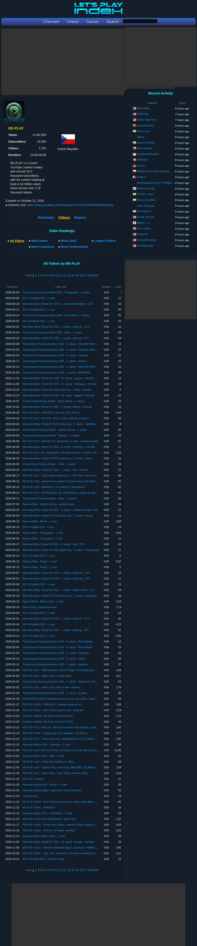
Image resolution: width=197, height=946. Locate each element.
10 (56, 275)
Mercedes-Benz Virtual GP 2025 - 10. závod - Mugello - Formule (58, 395)
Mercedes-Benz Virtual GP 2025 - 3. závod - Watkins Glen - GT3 (58, 590)
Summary (46, 217)
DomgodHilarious (146, 239)
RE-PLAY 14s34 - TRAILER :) (39, 807)
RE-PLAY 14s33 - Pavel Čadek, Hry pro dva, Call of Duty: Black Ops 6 (61, 801)
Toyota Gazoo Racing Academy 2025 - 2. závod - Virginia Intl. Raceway (62, 681)
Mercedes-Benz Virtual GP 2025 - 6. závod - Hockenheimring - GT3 (60, 509)
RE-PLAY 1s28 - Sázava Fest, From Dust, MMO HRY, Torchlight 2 (59, 767)
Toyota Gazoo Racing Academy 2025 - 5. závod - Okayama (55, 652)
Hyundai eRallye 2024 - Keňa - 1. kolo (43, 836)
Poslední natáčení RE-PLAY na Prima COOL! (47, 715)
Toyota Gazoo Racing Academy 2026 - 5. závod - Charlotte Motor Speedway (65, 343)
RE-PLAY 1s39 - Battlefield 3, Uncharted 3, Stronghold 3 (54, 487)
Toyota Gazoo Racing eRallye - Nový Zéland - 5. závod (53, 401)
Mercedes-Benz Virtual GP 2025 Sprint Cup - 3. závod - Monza (57, 515)
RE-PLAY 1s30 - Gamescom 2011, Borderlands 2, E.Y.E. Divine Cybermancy (65, 738)
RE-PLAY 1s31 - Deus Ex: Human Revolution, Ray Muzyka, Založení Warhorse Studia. (71, 727)
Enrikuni (141, 177)
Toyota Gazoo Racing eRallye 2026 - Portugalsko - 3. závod (55, 292)
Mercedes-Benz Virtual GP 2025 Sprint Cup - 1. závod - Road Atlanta (61, 595)
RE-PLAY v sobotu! (33, 778)
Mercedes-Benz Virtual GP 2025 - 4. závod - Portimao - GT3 (56, 572)
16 (81, 275)
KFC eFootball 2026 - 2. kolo (38, 309)
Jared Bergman (145, 205)
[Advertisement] (88, 61)
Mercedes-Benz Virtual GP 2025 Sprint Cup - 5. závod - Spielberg (59, 424)
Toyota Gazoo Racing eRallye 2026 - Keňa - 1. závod (52, 332)
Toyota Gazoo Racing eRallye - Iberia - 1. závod (49, 498)
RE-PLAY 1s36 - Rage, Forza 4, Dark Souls (46, 675)
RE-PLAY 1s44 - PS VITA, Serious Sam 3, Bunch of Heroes (55, 418)
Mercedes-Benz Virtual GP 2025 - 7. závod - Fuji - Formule (55, 469)
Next (95, 275)
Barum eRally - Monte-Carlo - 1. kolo (42, 601)
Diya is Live (143, 131)
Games (80, 217)
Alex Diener (143, 108)
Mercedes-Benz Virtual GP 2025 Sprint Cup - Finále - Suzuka (56, 389)
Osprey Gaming (146, 142)
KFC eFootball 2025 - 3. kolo (38, 612)
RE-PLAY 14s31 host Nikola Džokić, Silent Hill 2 (49, 818)
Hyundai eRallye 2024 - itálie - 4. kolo (43, 756)
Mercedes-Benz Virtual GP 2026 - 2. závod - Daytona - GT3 (55, 326)
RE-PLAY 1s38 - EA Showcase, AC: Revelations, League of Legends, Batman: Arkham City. (73, 492)
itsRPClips (143, 114)
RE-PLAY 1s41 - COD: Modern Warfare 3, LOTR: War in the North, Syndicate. (66, 475)
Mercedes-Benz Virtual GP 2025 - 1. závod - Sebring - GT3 (55, 630)
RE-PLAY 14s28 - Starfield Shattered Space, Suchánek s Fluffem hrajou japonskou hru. (71, 847)
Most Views (39, 241)
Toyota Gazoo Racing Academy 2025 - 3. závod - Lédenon (55, 664)
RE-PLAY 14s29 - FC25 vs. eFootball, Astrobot (48, 830)
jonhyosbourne (145, 125)
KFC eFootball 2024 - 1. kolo (38, 635)
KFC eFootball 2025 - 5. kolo (38, 555)
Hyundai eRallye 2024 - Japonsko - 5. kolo (46, 744)
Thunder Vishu (145, 194)
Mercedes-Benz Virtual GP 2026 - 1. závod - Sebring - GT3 (55, 338)
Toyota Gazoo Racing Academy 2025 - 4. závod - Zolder (53, 658)
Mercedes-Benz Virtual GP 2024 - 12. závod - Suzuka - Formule (58, 841)
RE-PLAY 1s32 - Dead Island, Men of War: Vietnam (51, 687)
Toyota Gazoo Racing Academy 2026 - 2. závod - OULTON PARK (59, 366)
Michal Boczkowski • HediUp (153, 171)
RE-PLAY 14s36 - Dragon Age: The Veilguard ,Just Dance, (55, 733)
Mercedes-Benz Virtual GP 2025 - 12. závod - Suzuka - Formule (58, 378)
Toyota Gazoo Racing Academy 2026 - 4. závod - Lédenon (55, 355)
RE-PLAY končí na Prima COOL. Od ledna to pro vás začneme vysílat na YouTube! (68, 750)
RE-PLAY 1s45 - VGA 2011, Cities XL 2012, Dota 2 (50, 412)
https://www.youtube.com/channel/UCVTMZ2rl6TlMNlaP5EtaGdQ (70, 205)
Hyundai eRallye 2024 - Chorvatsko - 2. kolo (47, 813)
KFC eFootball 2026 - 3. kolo (38, 298)
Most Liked (68, 241)
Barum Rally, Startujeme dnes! (39, 607)
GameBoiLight (145, 245)
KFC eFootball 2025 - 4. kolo (38, 584)
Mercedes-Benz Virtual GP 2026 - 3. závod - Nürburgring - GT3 (57, 303)
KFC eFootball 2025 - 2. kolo (38, 624)
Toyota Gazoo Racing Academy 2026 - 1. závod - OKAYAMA (56, 372)
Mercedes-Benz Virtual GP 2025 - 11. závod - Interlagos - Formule (59, 384)
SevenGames (144, 148)
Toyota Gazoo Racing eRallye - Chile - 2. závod (49, 464)
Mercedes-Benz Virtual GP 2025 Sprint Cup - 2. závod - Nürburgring (60, 549)
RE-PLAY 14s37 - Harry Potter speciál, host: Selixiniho (52, 710)
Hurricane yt (144, 211)
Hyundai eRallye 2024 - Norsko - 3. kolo (44, 784)
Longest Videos (105, 241)
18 (89, 275)
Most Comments (42, 246)
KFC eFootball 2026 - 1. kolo (38, 321)
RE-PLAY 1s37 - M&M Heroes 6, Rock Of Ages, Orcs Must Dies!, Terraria (63, 670)
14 (73, 275)
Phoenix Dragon (146, 188)
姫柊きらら (143, 222)
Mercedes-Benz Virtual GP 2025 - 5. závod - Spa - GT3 (53, 544)
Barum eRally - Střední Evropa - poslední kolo (48, 504)
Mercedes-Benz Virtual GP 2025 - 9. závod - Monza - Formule (57, 406)
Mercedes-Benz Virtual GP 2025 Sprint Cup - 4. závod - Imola (56, 458)
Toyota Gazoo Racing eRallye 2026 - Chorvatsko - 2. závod (55, 315)
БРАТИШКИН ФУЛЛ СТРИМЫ (154, 182)
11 (60, 275)
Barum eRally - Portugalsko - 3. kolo (42, 532)
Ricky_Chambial (146, 199)
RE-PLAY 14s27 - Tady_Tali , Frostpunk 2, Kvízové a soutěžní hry (59, 853)
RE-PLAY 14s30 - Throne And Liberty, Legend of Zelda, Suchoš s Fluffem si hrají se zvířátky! (74, 824)
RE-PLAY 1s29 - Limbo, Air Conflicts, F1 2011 (48, 761)
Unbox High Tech (146, 119)
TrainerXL (142, 234)
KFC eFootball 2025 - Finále (38, 527)
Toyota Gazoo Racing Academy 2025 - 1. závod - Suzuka (54, 693)
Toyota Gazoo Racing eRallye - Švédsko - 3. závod (50, 435)
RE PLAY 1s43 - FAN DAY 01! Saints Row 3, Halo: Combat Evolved (60, 441)
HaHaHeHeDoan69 (148, 154)
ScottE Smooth (145, 217)
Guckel (141, 165)
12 (65, 275)
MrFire (141, 137)
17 (85, 275)
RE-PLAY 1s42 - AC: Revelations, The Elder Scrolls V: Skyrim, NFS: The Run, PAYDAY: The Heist (77, 452)
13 (69, 275)
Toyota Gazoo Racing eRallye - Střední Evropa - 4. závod (54, 429)
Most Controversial (74, 246)
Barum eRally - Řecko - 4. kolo (39, 521)
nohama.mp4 (29, 796)
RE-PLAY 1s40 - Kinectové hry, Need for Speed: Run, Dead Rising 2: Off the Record (69, 481)
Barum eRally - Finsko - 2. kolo (39, 561)
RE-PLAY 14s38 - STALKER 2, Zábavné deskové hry (52, 704)
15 (77, 275)
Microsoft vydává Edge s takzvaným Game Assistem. (52, 790)
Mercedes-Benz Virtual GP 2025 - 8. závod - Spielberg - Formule (58, 446)
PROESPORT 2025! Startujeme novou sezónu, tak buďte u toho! (58, 698)
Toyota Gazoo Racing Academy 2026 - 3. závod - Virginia (54, 361)
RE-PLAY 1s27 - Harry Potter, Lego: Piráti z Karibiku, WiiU (55, 773)
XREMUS (142, 159)
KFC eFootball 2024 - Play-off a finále (43, 859)
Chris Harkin (144, 228)
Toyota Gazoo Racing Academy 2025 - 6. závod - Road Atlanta (57, 641)
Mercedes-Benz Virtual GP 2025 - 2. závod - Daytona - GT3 (55, 618)
